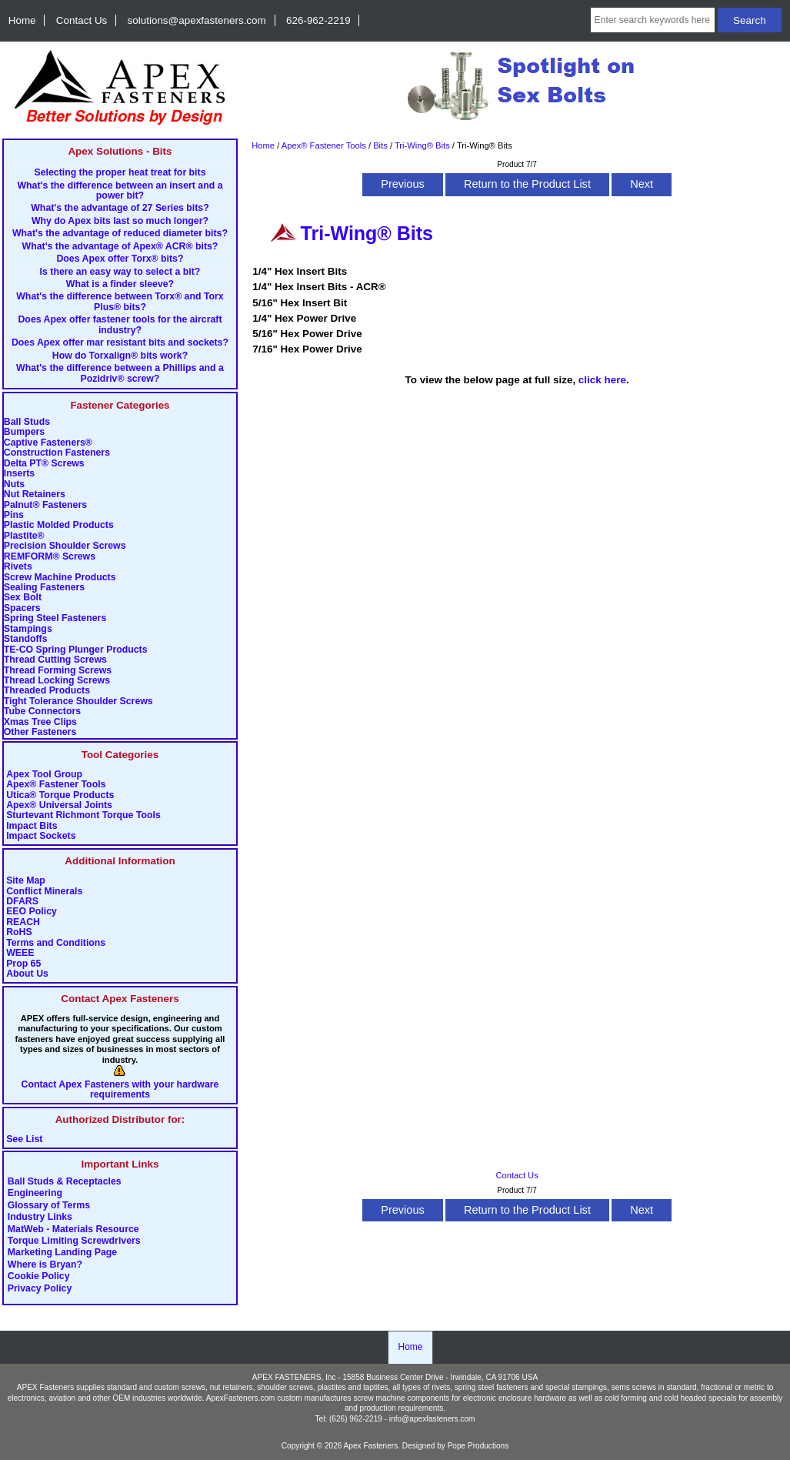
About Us (27, 974)
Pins (14, 515)
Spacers (22, 608)
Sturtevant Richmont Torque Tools (83, 815)
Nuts (14, 484)
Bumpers (24, 432)
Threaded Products (47, 691)
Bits (380, 145)
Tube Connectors (42, 712)
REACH (23, 922)
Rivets (18, 567)
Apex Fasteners (371, 1446)
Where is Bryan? (45, 1264)
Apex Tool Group (44, 775)
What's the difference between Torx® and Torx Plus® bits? (119, 302)
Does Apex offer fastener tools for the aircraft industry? (120, 325)
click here (602, 380)
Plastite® (24, 536)
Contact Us (81, 20)
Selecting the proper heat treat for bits (119, 173)
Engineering (35, 1193)
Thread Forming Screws (58, 671)
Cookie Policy (39, 1276)
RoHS (19, 932)
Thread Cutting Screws (55, 660)
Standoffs (26, 639)
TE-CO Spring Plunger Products (76, 650)
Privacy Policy (40, 1288)
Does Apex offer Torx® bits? (119, 259)
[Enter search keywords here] (653, 20)
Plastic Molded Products (59, 525)
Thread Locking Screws (57, 681)
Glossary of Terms (49, 1205)
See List (24, 1139)
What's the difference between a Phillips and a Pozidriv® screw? (120, 373)
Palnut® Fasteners (45, 505)
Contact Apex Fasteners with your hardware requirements (120, 1090)
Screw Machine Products (60, 578)
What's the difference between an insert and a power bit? (119, 191)
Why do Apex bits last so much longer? (120, 221)
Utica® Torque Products (60, 795)
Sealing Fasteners (44, 588)
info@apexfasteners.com (432, 1419)
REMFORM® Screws (49, 557)
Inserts (19, 474)
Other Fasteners (40, 732)
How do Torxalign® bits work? (120, 356)
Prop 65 (23, 964)
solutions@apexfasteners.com (197, 20)
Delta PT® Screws (44, 464)
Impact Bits (31, 826)
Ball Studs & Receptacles (65, 1181)
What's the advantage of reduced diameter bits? (120, 234)
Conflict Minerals (44, 892)
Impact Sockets (40, 836)
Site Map (25, 881)
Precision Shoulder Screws (65, 546)
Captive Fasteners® (48, 443)
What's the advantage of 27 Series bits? (119, 208)
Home (22, 20)
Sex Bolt (23, 598)
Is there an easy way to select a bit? (120, 272)
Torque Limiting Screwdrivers (74, 1241)
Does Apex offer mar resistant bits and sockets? (120, 343)
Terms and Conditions (55, 943)
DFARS (22, 902)
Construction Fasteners (57, 453)
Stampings (28, 629)
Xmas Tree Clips (40, 722)
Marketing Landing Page (62, 1253)
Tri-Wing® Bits (422, 145)
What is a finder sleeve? (120, 284)
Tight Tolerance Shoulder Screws (78, 702)
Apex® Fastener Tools (55, 785)
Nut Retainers (34, 494)
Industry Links (40, 1217)
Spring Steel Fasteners (55, 618)
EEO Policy (31, 912)
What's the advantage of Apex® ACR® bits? (120, 247)
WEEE (20, 953)
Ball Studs (27, 422)
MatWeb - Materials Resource (73, 1229)
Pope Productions (478, 1446)
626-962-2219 (318, 20)
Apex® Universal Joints (59, 805)
